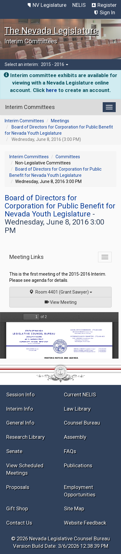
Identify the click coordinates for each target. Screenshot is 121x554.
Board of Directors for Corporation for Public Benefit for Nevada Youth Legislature (60, 206)
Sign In (107, 12)
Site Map (74, 508)
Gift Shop (17, 508)
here (51, 90)
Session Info (20, 394)
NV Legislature (49, 5)
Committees (68, 156)
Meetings (60, 120)
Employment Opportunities (79, 491)
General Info (20, 423)
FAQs (70, 451)
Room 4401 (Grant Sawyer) (60, 292)
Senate (14, 451)
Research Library (25, 437)
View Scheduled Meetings (24, 469)
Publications (78, 465)
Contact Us (19, 523)
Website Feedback (85, 523)
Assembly (75, 437)
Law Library (77, 409)
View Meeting (63, 302)
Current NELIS (80, 394)
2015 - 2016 (54, 64)
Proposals (17, 487)
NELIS (79, 5)
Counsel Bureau (82, 423)
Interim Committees (24, 120)
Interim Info (19, 409)
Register (107, 5)
